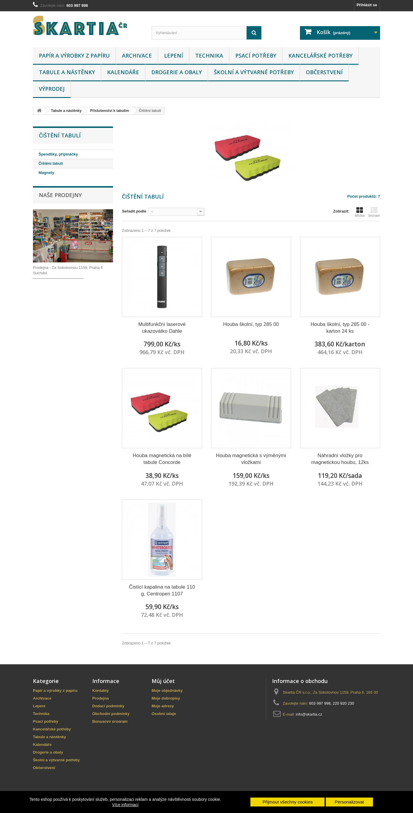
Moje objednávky (167, 690)
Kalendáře (123, 72)
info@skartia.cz (309, 714)
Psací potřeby (255, 55)
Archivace (137, 55)
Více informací (125, 804)
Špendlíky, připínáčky (58, 154)
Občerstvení (324, 72)
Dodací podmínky (108, 706)
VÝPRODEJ (52, 88)
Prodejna (100, 698)
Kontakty (100, 690)
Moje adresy (163, 706)
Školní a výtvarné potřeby (254, 72)
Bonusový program (110, 721)
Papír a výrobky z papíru (74, 55)
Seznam (374, 212)
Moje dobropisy (166, 698)
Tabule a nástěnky (67, 72)
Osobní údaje (164, 713)
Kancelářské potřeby (320, 55)
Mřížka (360, 212)
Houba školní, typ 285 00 (251, 324)
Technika (209, 55)
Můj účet (163, 680)
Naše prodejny (60, 195)
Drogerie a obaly (176, 72)
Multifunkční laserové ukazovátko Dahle (162, 327)
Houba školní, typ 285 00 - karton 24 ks (340, 327)
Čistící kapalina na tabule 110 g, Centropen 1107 (162, 590)
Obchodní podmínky (111, 713)
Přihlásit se (367, 5)
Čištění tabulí (51, 163)
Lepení (173, 55)
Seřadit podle (134, 211)
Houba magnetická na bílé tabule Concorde (162, 459)
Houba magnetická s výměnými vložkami (251, 459)
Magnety (46, 172)
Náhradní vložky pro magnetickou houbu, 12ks (340, 459)
